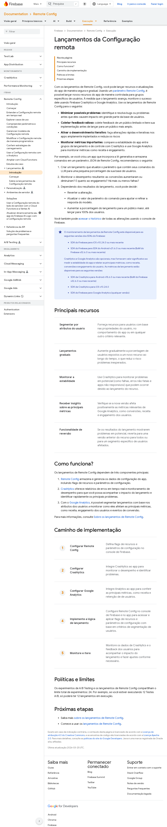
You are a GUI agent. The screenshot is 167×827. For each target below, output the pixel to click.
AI (54, 21)
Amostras (53, 749)
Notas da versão (135, 754)
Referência (110, 21)
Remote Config (45, 14)
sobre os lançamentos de (98, 689)
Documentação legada (139, 765)
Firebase (58, 30)
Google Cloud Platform (59, 801)
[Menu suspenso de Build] (75, 21)
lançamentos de (102, 695)
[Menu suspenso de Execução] (97, 21)
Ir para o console (146, 3)
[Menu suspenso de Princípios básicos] (46, 21)
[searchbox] (22, 31)
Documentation (16, 14)
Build (69, 21)
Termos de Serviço (57, 820)
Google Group (134, 749)
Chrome (52, 791)
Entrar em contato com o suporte (144, 738)
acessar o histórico (89, 190)
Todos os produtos (57, 806)
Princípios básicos (32, 21)
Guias (51, 738)
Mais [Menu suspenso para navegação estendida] (36, 3)
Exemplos (127, 21)
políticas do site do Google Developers (103, 709)
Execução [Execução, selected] (87, 21)
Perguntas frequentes (138, 759)
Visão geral (10, 21)
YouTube (92, 758)
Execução (111, 30)
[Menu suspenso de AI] (59, 21)
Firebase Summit (96, 748)
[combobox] (73, 4)
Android (52, 785)
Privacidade (76, 820)
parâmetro (128, 62)
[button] (19, 56)
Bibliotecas (53, 754)
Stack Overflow (135, 744)
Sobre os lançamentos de (118, 488)
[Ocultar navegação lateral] (39, 821)
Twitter (91, 753)
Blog (129, 3)
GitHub (51, 759)
